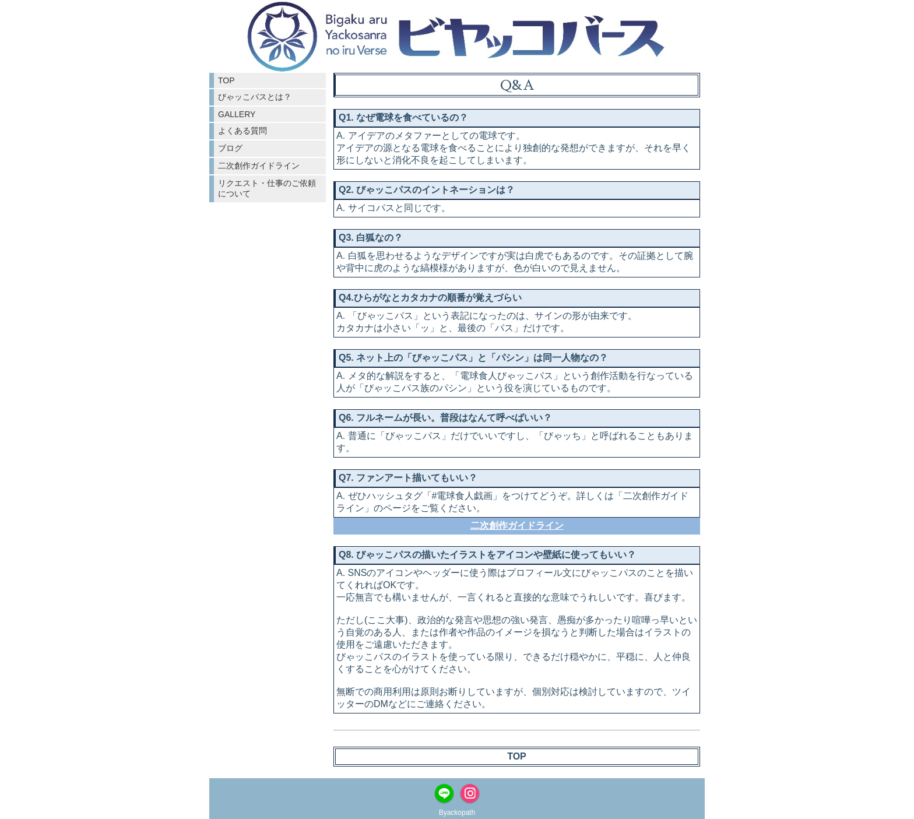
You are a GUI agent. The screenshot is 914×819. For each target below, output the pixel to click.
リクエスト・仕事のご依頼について (267, 188)
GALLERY (236, 114)
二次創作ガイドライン (259, 165)
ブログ (230, 148)
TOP (226, 80)
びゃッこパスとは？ (254, 96)
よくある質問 (242, 130)
